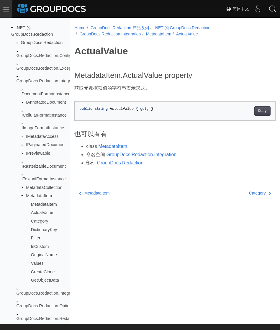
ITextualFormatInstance (44, 179)
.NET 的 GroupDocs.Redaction (182, 27)
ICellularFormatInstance (44, 115)
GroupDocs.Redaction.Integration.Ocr (52, 293)
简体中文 (237, 9)
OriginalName (44, 254)
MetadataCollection (44, 187)
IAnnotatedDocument (46, 102)
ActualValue (42, 212)
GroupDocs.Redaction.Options (45, 305)
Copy (248, 111)
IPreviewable (38, 153)
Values (37, 263)
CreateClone (43, 271)
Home (79, 27)
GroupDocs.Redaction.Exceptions (48, 68)
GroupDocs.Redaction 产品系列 (120, 27)
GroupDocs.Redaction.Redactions (49, 318)
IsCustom (40, 246)
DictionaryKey (44, 229)
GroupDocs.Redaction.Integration (48, 81)
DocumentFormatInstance (46, 94)
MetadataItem (39, 195)
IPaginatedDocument (46, 144)
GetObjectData (45, 280)
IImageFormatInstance (43, 127)
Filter (35, 238)
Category (39, 221)
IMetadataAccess (42, 136)
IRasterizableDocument (44, 166)
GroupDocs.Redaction (42, 42)
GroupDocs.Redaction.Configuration (51, 55)
